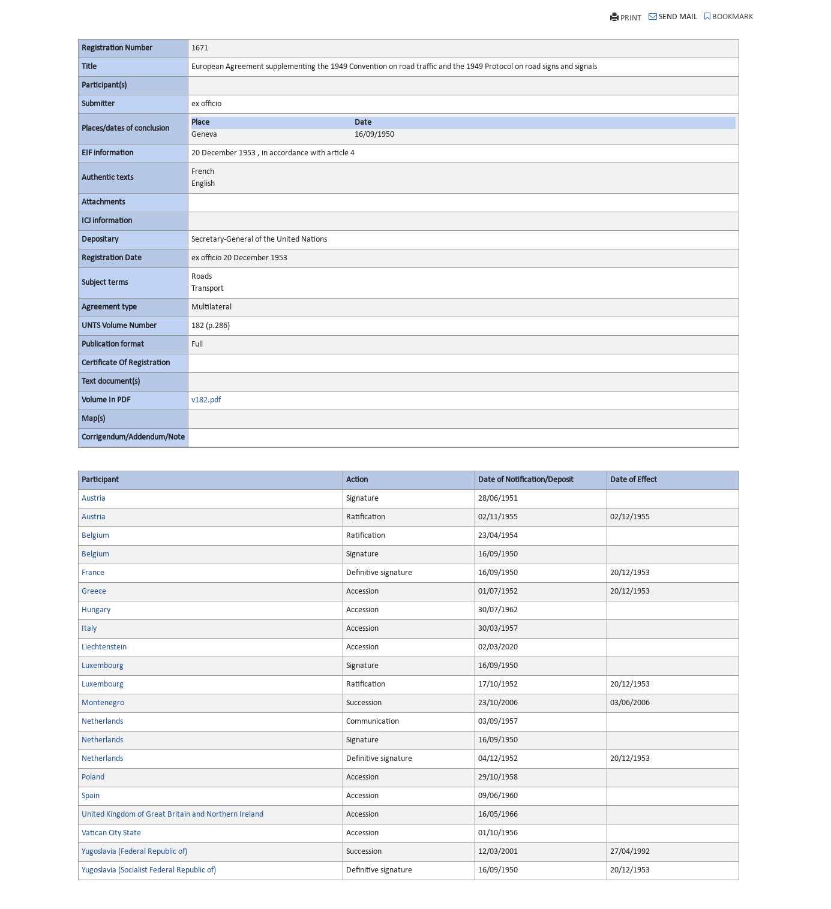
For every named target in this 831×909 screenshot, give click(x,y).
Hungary (96, 610)
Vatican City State (111, 833)
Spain (91, 795)
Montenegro (103, 703)
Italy (89, 628)
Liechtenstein (104, 647)
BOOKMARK (728, 17)
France (93, 572)
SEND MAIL (673, 17)
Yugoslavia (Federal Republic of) (134, 851)
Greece (94, 591)
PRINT (625, 18)
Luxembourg (103, 665)
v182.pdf (206, 400)
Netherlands (102, 721)
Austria (94, 498)
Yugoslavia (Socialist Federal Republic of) (149, 870)
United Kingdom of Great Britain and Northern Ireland (172, 814)
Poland (93, 777)
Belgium (95, 535)
